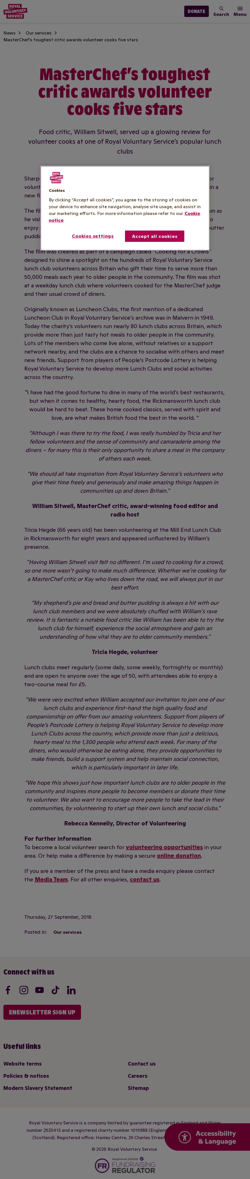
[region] (125, 208)
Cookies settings (93, 236)
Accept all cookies (154, 236)
